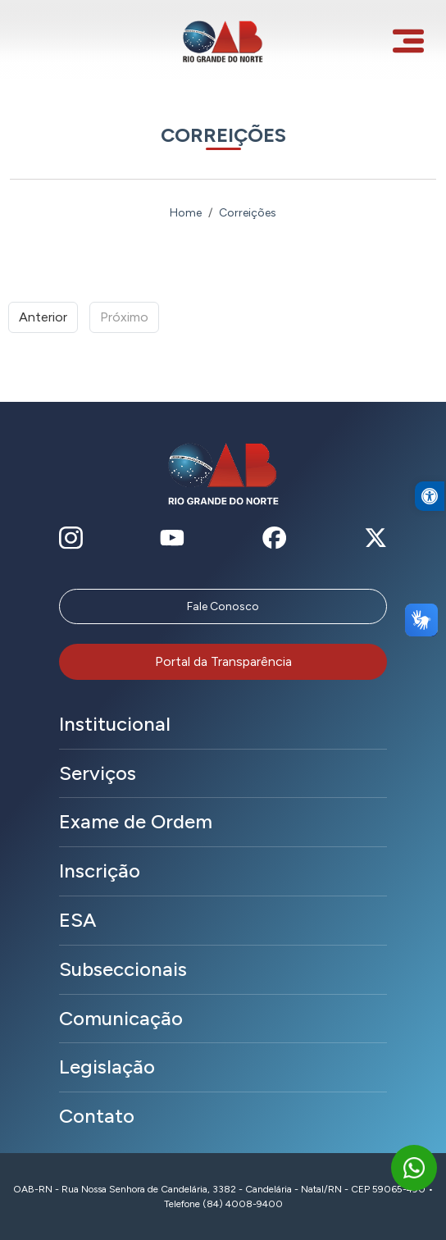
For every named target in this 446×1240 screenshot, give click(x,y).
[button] (429, 516)
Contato (96, 1116)
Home (186, 213)
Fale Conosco (223, 606)
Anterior (43, 317)
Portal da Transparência (223, 661)
